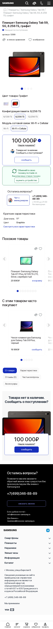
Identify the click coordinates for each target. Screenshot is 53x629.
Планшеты (11, 543)
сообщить (26, 160)
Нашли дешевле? (26, 145)
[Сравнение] (36, 248)
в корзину (37, 280)
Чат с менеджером (21, 199)
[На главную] (10, 531)
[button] (17, 625)
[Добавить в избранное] (36, 39)
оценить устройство (26, 180)
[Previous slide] (4, 259)
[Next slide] (48, 259)
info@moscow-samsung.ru (18, 514)
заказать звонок (26, 503)
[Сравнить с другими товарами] (13, 39)
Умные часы (11, 553)
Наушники (10, 548)
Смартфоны (11, 538)
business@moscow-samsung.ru (20, 521)
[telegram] (48, 530)
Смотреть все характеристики (19, 226)
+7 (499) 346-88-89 (15, 597)
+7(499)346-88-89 (22, 493)
